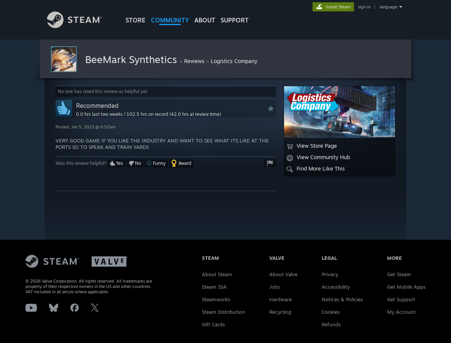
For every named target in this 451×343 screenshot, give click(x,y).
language (388, 6)
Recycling (280, 312)
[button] (116, 163)
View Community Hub (318, 157)
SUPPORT (235, 20)
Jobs (274, 287)
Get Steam (399, 274)
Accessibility (336, 287)
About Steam (217, 274)
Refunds (331, 324)
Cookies (331, 312)
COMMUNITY (170, 20)
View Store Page (312, 145)
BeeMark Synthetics (132, 59)
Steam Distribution (223, 312)
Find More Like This (316, 168)
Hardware (280, 299)
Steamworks (216, 299)
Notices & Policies (342, 299)
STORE (135, 20)
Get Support (401, 299)
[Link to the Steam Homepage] (80, 26)
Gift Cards (213, 324)
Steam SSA (214, 287)
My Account (401, 312)
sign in (364, 6)
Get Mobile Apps (406, 287)
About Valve (283, 274)
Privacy (330, 274)
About (204, 20)
